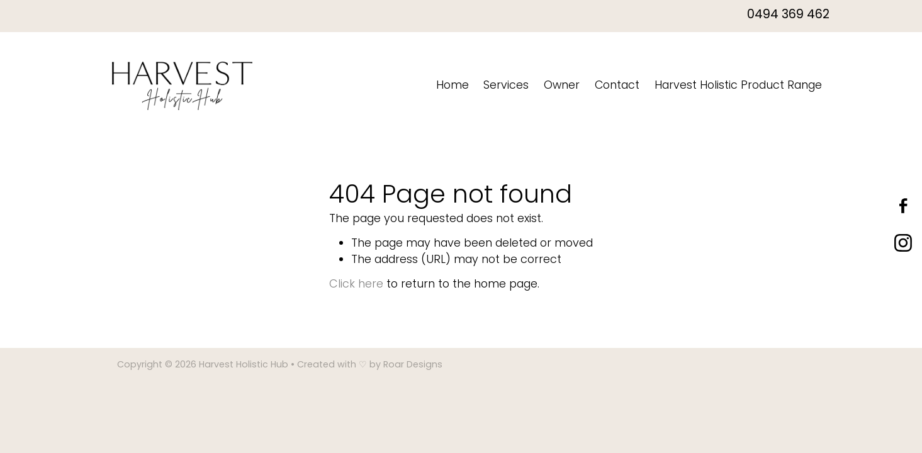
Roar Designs (412, 365)
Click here (356, 285)
